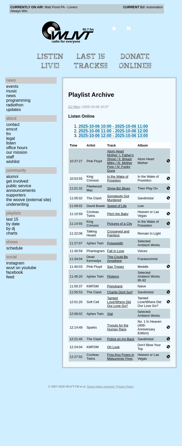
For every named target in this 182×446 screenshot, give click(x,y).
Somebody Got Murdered (118, 198)
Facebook (14, 272)
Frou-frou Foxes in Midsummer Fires (120, 357)
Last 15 (12, 219)
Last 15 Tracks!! (91, 61)
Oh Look (113, 347)
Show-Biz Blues (118, 188)
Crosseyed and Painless (118, 233)
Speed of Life (117, 206)
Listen (11, 143)
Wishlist (13, 161)
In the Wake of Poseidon (117, 178)
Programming (18, 100)
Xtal (110, 314)
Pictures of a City (119, 224)
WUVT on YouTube (21, 267)
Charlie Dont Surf (120, 292)
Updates (13, 109)
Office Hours (16, 147)
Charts (12, 233)
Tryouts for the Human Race (117, 327)
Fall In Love (115, 251)
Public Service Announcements (21, 188)
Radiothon (14, 105)
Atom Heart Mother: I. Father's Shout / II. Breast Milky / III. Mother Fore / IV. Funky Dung (120, 161)
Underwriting (17, 204)
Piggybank (115, 286)
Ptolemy (113, 276)
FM (8, 134)
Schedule (14, 248)
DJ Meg (74, 107)
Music (11, 91)
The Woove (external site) (28, 200)
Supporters (16, 195)
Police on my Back (120, 339)
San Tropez (115, 267)
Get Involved (17, 181)
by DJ (10, 228)
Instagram (15, 263)
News (11, 95)
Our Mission (16, 152)
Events (12, 86)
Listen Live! (50, 61)
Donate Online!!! (135, 61)
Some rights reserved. (101, 386)
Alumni (12, 176)
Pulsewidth (115, 243)
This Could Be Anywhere (117, 259)
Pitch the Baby (118, 214)
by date (13, 224)
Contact (13, 124)
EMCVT (11, 129)
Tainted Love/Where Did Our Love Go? (119, 302)
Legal (10, 138)
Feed (10, 277)
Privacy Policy (125, 386)
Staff (10, 157)
